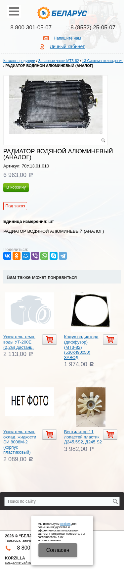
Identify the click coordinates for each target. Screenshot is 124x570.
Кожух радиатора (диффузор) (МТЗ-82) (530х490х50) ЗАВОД (81, 347)
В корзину (16, 187)
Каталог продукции (19, 61)
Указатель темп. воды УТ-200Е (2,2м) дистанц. (19, 341)
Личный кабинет (67, 46)
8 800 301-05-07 (31, 27)
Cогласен (57, 550)
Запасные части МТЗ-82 (58, 61)
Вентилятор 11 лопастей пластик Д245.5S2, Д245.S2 (83, 436)
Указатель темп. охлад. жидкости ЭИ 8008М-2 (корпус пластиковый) (19, 442)
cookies (65, 523)
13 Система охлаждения (102, 61)
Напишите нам (67, 38)
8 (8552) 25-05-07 (92, 27)
